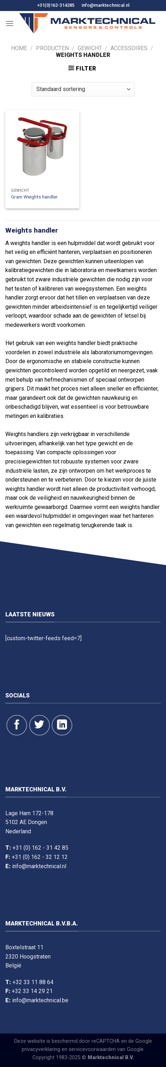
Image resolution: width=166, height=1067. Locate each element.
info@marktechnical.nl (105, 5)
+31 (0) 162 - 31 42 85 (40, 847)
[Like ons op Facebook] (16, 725)
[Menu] (9, 23)
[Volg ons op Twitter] (39, 725)
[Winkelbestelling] (83, 89)
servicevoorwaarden (92, 1049)
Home (19, 48)
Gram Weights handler (34, 197)
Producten (52, 48)
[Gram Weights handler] (42, 148)
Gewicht (90, 48)
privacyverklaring (41, 1049)
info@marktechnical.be (40, 1000)
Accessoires (128, 48)
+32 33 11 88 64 (32, 982)
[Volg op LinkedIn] (62, 725)
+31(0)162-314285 (55, 5)
